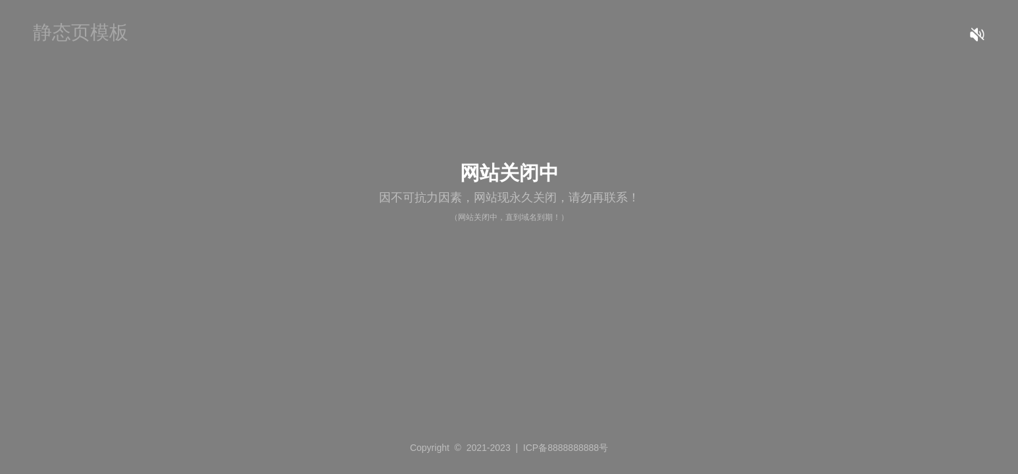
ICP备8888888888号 (565, 447)
